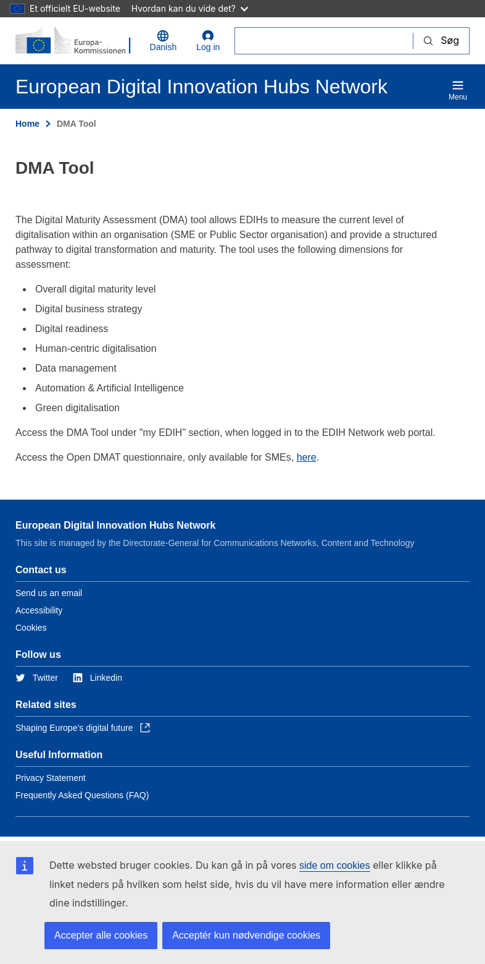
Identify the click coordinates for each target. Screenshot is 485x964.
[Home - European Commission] (75, 41)
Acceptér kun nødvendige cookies (246, 935)
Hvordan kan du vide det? (189, 8)
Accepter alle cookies (100, 935)
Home (27, 124)
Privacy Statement (50, 778)
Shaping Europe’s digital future (82, 728)
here (307, 457)
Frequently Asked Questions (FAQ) (82, 795)
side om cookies (334, 865)
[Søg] (323, 40)
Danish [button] (163, 41)
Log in (208, 41)
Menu (458, 90)
